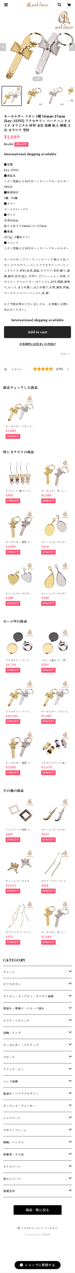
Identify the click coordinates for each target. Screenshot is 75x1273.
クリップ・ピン (13, 1069)
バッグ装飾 (10, 1081)
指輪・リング (12, 1033)
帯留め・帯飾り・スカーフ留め (23, 1008)
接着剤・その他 (13, 1154)
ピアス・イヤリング (16, 1020)
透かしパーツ (12, 1179)
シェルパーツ (12, 1118)
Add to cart (37, 332)
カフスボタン (12, 984)
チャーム (9, 972)
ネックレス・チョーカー (19, 1106)
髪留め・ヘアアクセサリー (21, 1093)
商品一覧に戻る (37, 1210)
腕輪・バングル (13, 1142)
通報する (66, 353)
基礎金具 (9, 1191)
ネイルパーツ (12, 1166)
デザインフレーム (14, 1130)
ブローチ (9, 1057)
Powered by (37, 1234)
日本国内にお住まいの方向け (37, 344)
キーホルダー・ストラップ (21, 1045)
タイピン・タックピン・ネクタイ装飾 (28, 996)
